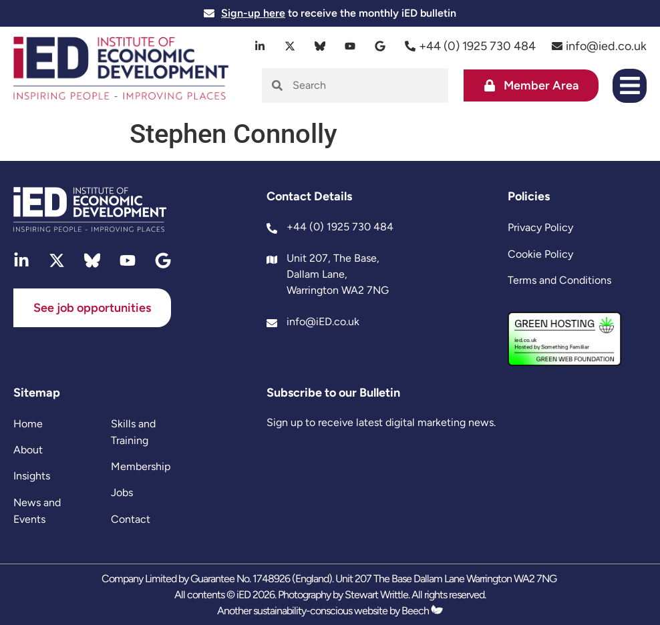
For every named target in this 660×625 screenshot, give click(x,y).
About (28, 449)
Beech (422, 610)
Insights (31, 475)
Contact (130, 519)
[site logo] (120, 70)
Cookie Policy (540, 254)
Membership (140, 466)
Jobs (122, 492)
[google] (380, 46)
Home (28, 423)
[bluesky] (320, 46)
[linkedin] (260, 46)
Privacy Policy (540, 227)
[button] (630, 86)
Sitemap (36, 392)
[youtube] (350, 46)
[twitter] (290, 46)
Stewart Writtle (376, 594)
